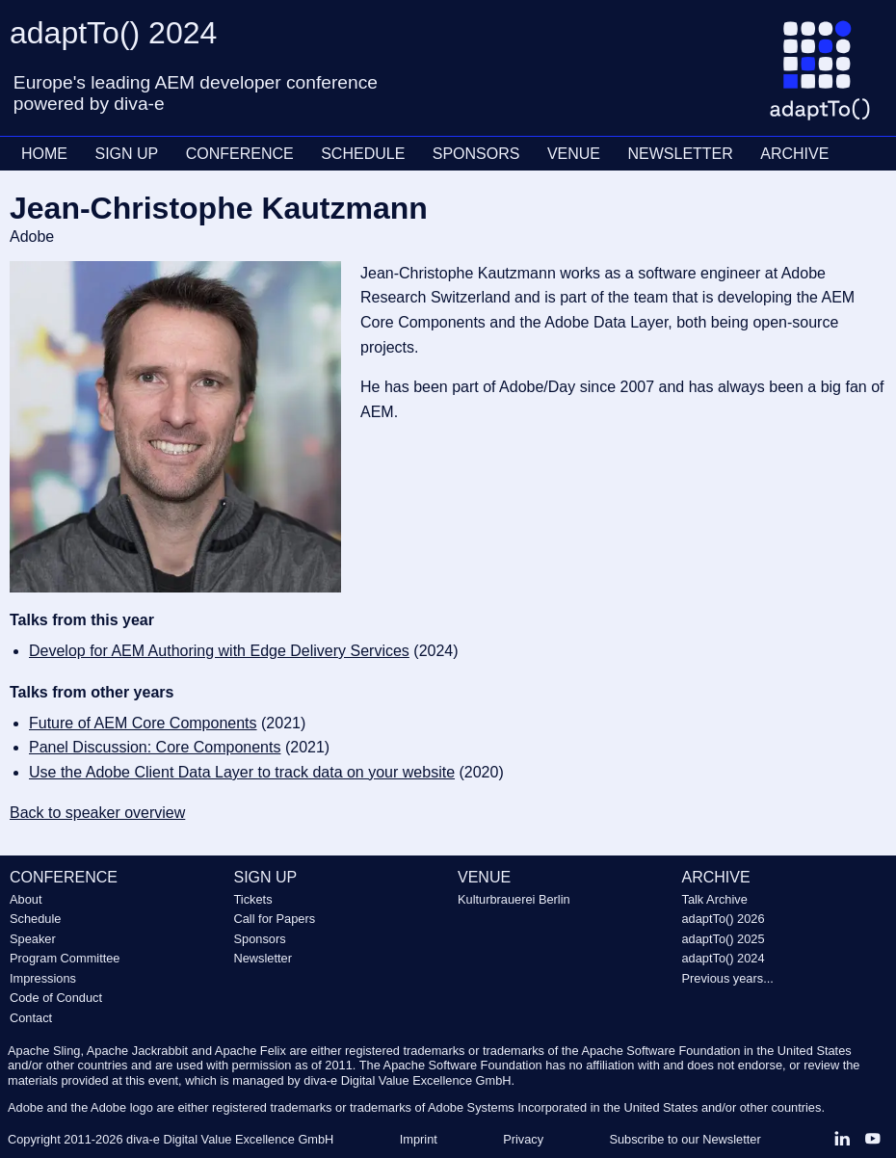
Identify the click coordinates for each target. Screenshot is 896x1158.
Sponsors (260, 939)
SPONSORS (476, 153)
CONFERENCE (240, 153)
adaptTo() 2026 (723, 918)
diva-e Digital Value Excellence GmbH (229, 1139)
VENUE (573, 153)
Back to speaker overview (97, 812)
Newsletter (263, 958)
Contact (31, 1018)
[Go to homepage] (827, 78)
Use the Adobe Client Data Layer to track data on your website (242, 772)
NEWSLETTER (679, 153)
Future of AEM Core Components (143, 723)
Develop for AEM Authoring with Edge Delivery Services (219, 651)
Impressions (43, 978)
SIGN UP (126, 153)
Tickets (253, 899)
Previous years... (728, 978)
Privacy (523, 1139)
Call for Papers (275, 918)
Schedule (35, 918)
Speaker (33, 939)
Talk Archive (715, 899)
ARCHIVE (794, 153)
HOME (44, 153)
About (25, 899)
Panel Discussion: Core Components (154, 747)
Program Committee (65, 958)
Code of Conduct (56, 997)
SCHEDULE (363, 153)
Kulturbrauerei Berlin (514, 899)
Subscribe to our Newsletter (684, 1139)
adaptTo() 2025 (723, 939)
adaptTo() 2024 (723, 958)
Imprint (418, 1139)
